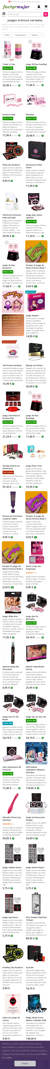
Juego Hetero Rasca (35, 867)
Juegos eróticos (24, 1053)
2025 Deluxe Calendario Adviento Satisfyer (35, 770)
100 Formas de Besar (12, 365)
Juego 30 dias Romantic (9, 266)
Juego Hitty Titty (34, 466)
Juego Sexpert (32, 315)
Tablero (34, 35)
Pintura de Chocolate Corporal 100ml (12, 517)
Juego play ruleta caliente (34, 216)
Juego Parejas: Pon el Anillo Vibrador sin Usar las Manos (13, 319)
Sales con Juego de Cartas (11, 1019)
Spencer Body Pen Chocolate (11, 668)
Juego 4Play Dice (10, 616)
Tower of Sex (9, 64)
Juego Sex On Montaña (32, 617)
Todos (7, 35)
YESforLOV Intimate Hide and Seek (12, 216)
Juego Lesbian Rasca (12, 867)
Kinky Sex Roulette (11, 165)
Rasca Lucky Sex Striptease (33, 567)
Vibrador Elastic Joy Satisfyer (12, 818)
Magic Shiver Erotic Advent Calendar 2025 (36, 1019)
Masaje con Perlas (34, 365)
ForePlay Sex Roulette (13, 967)
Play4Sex (30, 114)
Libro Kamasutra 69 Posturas (12, 768)
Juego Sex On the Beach (11, 718)
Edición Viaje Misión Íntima (35, 668)
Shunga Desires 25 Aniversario (11, 467)
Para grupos (20, 35)
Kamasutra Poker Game (34, 166)
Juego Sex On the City (36, 716)
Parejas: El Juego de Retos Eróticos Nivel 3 (36, 517)
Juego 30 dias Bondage (32, 416)
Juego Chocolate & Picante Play (11, 416)
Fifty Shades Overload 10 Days (36, 918)
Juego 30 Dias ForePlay (36, 64)
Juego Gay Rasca (10, 917)
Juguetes (12, 1053)
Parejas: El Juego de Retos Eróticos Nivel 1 (36, 266)
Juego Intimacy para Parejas (35, 818)
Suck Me (29, 967)
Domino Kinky (9, 114)
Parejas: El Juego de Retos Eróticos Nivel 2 (13, 567)
